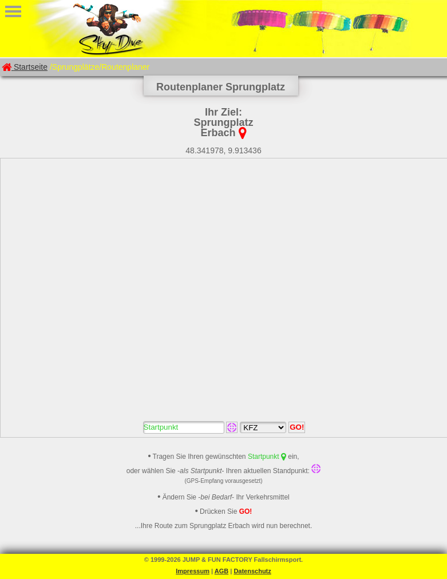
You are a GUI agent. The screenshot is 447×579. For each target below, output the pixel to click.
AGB (221, 571)
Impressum (192, 571)
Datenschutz (252, 571)
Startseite (25, 67)
